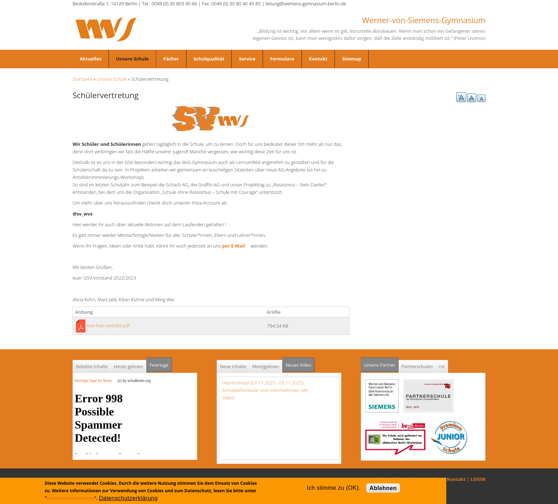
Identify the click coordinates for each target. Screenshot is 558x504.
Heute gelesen (128, 367)
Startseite (82, 79)
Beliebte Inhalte (92, 367)
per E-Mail (235, 246)
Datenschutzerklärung (70, 498)
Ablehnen (383, 488)
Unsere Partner (381, 363)
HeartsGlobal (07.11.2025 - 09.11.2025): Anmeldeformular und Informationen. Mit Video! (265, 390)
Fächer (171, 58)
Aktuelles (90, 58)
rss (442, 367)
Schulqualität (209, 58)
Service (247, 58)
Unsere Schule (132, 58)
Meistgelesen (265, 367)
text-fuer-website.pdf (108, 325)
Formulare (282, 58)
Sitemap (351, 58)
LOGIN (477, 479)
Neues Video (298, 365)
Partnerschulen (417, 367)
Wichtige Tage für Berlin (95, 381)
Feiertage (158, 365)
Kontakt (318, 58)
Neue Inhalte (233, 367)
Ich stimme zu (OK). (333, 488)
